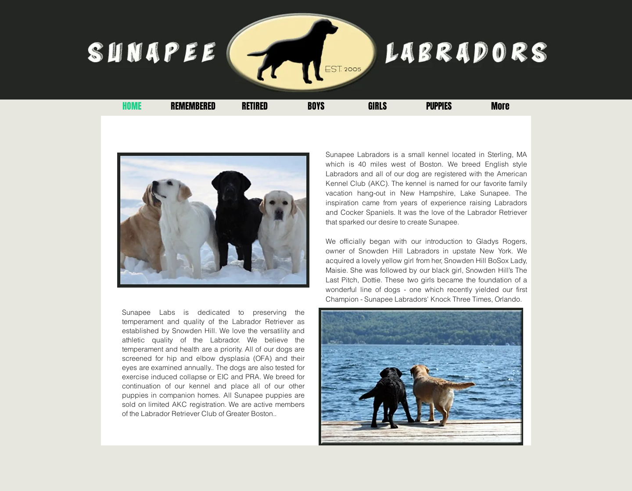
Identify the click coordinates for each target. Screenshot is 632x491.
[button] (254, 106)
